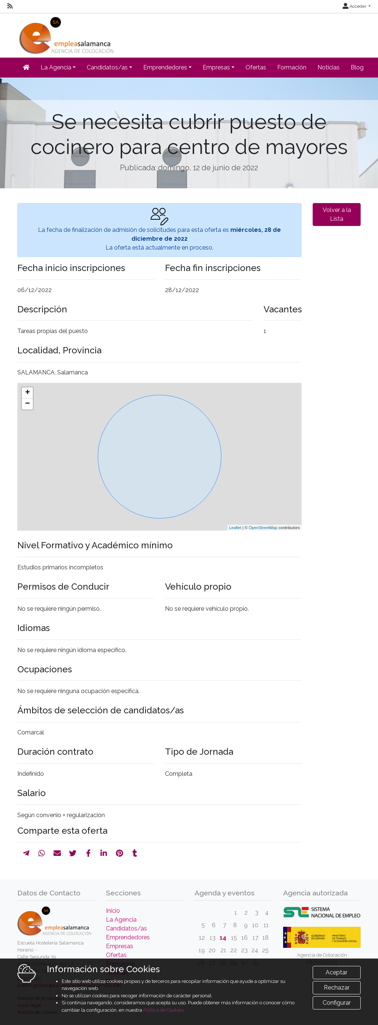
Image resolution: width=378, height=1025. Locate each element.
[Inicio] (65, 33)
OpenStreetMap (263, 527)
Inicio (113, 910)
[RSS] (10, 6)
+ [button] (27, 392)
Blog (357, 67)
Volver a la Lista (337, 214)
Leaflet (235, 527)
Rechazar (337, 987)
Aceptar (336, 972)
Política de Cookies (163, 1010)
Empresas (119, 946)
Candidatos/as (126, 928)
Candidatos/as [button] (107, 67)
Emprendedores (128, 937)
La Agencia (121, 919)
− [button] (27, 403)
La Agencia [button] (56, 67)
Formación (291, 67)
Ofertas (255, 67)
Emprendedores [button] (165, 67)
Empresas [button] (216, 67)
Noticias (328, 67)
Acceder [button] (355, 6)
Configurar (337, 1002)
